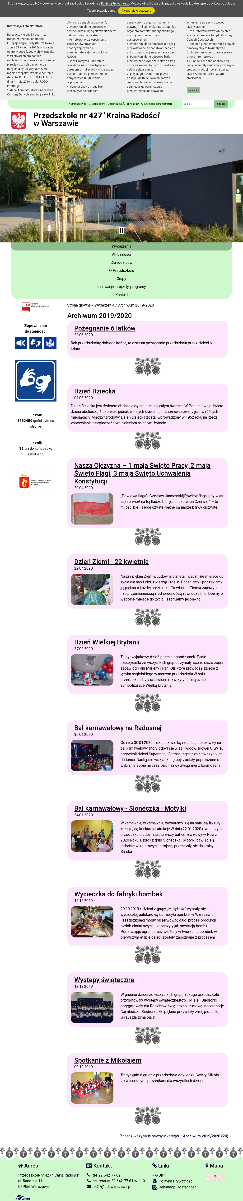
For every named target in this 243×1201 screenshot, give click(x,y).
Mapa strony (97, 104)
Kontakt (121, 295)
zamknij (193, 90)
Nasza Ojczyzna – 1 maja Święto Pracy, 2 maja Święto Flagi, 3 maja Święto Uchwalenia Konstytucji (142, 473)
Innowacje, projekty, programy (121, 286)
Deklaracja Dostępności (174, 1187)
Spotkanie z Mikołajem (107, 1060)
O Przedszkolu (121, 270)
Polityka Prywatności (172, 1181)
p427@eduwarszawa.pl (108, 1186)
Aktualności (121, 254)
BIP (158, 1175)
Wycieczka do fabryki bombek (118, 894)
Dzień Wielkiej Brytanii (107, 642)
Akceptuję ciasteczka (136, 10)
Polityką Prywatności (115, 3)
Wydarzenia (121, 246)
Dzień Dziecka (95, 391)
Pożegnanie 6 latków (105, 328)
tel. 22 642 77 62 (103, 1175)
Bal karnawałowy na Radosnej (117, 728)
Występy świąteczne (104, 980)
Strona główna (77, 104)
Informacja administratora (157, 104)
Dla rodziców (121, 262)
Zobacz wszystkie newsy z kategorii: (174, 1136)
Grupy (121, 278)
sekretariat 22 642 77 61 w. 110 (115, 1181)
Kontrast (133, 104)
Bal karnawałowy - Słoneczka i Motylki (130, 808)
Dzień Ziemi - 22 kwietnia (111, 562)
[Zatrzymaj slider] (121, 230)
